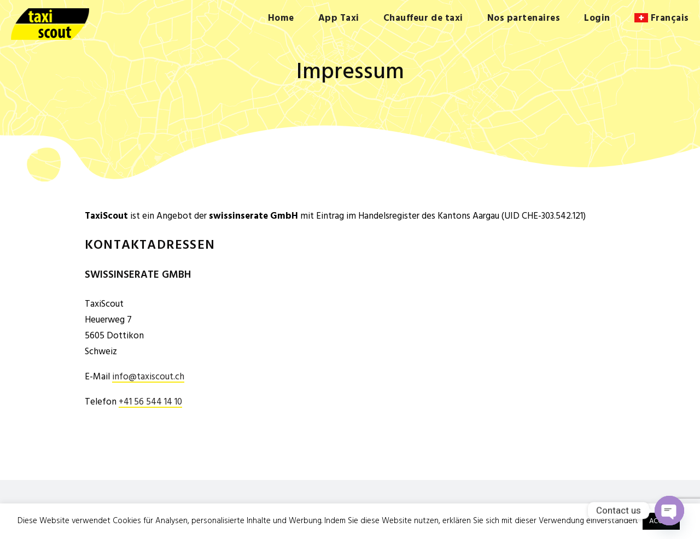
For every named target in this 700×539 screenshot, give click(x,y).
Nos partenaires (524, 18)
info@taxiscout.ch (148, 377)
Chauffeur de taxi (423, 18)
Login (597, 18)
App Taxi (338, 18)
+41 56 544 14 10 (150, 402)
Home (281, 18)
